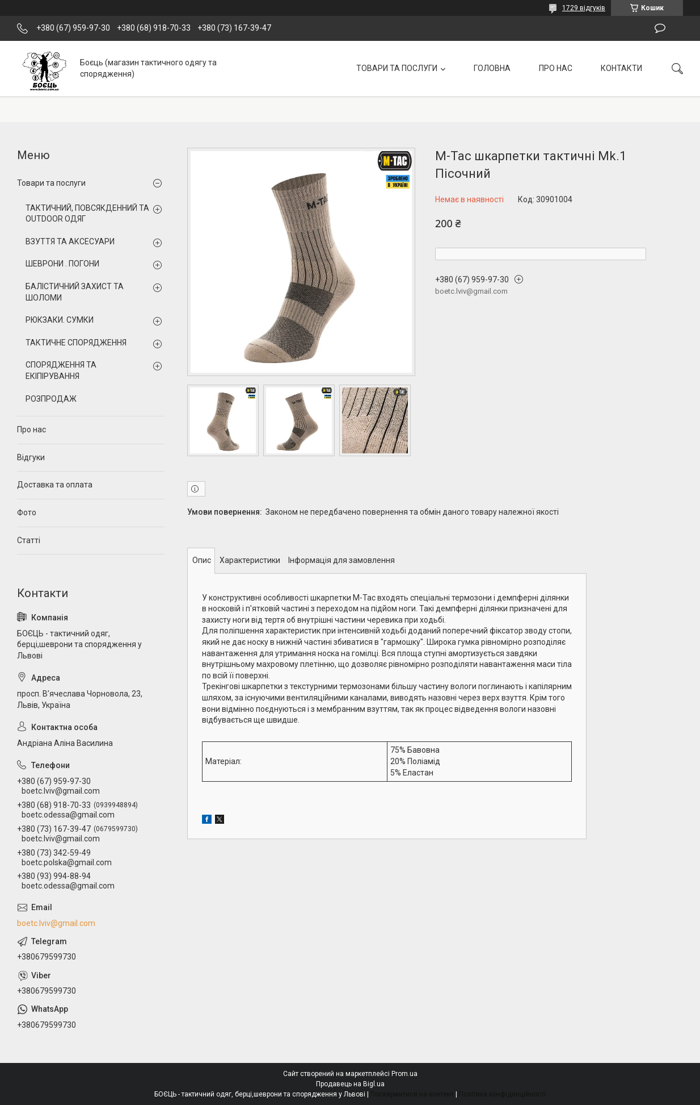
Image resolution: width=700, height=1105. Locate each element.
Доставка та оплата (54, 484)
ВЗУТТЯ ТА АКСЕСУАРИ (70, 241)
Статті (28, 540)
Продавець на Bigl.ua (350, 1084)
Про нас (31, 429)
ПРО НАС (555, 68)
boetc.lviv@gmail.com (56, 923)
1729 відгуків (583, 8)
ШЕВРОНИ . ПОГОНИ (62, 263)
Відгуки (31, 457)
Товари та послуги (51, 182)
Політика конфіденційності (502, 1094)
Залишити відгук (660, 28)
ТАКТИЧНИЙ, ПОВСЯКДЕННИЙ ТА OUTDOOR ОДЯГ (87, 213)
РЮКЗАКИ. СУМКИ (60, 319)
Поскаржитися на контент (412, 1094)
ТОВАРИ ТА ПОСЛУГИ (396, 68)
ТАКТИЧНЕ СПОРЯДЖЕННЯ (76, 342)
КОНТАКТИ (621, 68)
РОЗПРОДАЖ (51, 398)
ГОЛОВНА (492, 68)
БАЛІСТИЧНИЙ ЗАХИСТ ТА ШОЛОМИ (75, 292)
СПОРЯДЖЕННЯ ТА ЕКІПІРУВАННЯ (61, 370)
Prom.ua (404, 1074)
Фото (26, 512)
